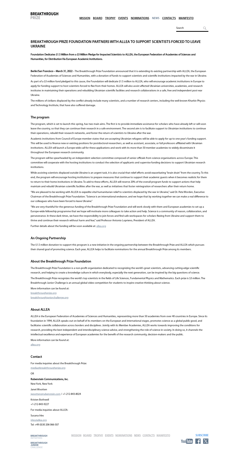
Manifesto (186, 13)
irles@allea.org (39, 420)
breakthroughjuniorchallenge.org (49, 297)
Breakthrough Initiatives (39, 437)
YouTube (187, 441)
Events (123, 13)
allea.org (101, 226)
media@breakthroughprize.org (48, 368)
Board (97, 13)
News (155, 13)
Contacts (169, 13)
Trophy (110, 13)
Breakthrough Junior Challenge (39, 445)
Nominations (140, 13)
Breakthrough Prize (50, 17)
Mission (84, 13)
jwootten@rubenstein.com (46, 394)
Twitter (205, 441)
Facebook (198, 441)
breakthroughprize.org (44, 293)
